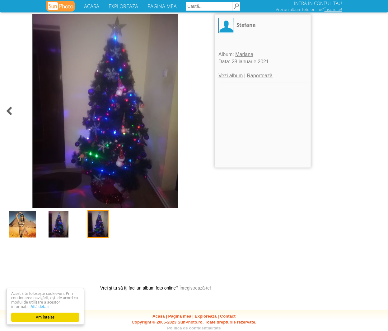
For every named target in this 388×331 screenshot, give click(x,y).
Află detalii (39, 306)
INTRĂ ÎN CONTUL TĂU (318, 3)
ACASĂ (91, 6)
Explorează (206, 316)
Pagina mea (179, 316)
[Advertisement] (263, 125)
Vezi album (230, 75)
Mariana (244, 54)
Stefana (246, 25)
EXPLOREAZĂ (123, 6)
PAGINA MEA (162, 6)
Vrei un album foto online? (309, 9)
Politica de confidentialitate (194, 328)
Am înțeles (45, 317)
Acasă (158, 316)
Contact (228, 316)
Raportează (260, 75)
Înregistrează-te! (195, 287)
